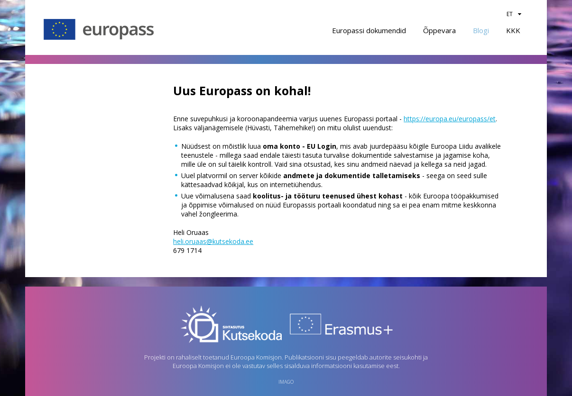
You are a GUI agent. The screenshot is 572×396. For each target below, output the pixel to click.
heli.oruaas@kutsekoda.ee (213, 241)
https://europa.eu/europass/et (450, 118)
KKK (513, 30)
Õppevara (439, 30)
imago (286, 381)
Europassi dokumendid (369, 30)
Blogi (481, 30)
